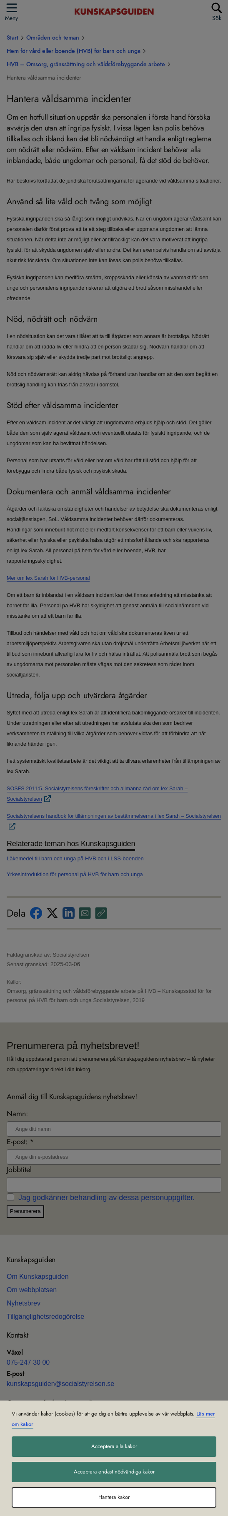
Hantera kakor (114, 1497)
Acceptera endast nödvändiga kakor (114, 1472)
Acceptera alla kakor (114, 1446)
